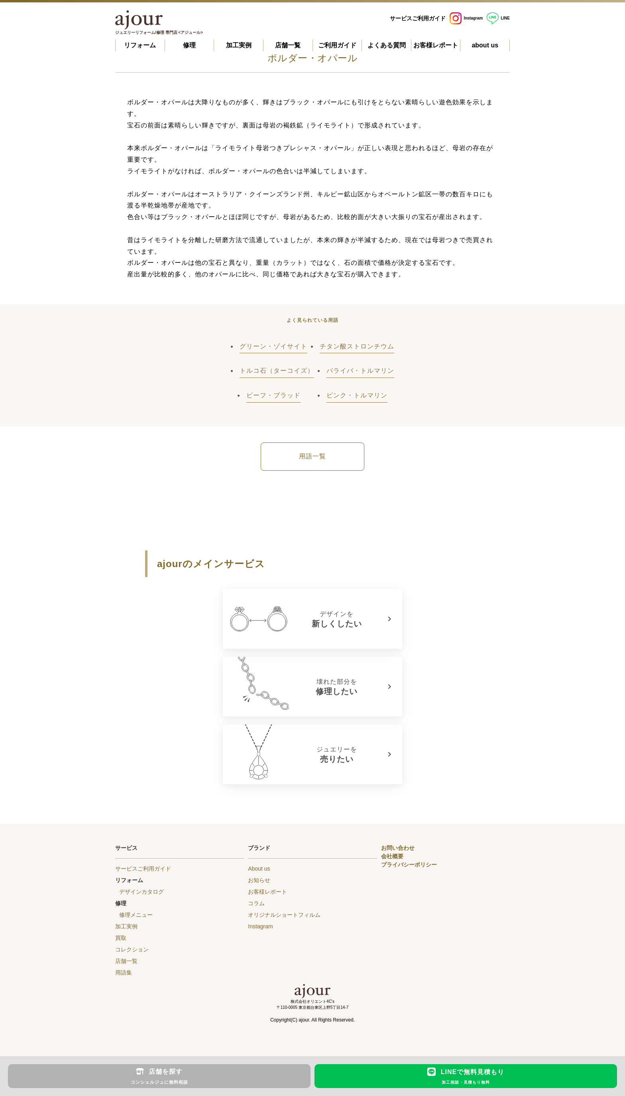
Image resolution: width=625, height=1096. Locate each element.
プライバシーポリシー (409, 864)
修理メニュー (136, 915)
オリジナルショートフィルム (284, 915)
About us (259, 868)
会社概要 (392, 856)
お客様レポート (435, 45)
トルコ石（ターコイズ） (277, 370)
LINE (498, 18)
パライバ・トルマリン (360, 370)
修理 (189, 45)
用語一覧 (312, 456)
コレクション (132, 949)
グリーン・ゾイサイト (273, 346)
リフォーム (140, 45)
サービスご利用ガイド (418, 18)
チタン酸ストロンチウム (357, 346)
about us (485, 45)
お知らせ (259, 880)
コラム (256, 903)
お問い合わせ (398, 848)
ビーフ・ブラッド (273, 395)
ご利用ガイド (337, 45)
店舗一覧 (288, 45)
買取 (120, 938)
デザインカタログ (141, 892)
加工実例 (239, 45)
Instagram (466, 18)
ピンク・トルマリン (356, 395)
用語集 (123, 972)
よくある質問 (387, 45)
